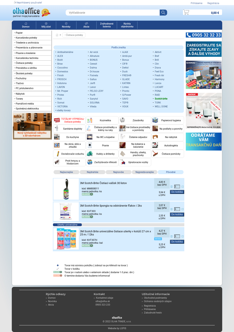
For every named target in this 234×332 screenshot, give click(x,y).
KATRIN (126, 83)
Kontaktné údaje (103, 297)
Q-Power (126, 94)
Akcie (86, 25)
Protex (60, 94)
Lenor (93, 87)
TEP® (125, 102)
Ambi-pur (127, 56)
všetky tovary (64, 110)
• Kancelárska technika (26, 58)
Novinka (51, 301)
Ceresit (93, 63)
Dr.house (94, 71)
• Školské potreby (23, 73)
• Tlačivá (19, 83)
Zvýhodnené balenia (106, 25)
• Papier (18, 32)
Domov (26, 25)
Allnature (94, 56)
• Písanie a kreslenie (25, 53)
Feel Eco (159, 71)
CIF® (125, 63)
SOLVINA (94, 102)
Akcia (50, 304)
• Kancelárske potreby (25, 37)
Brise (60, 63)
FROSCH (61, 79)
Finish (60, 75)
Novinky (66, 25)
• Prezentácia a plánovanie (28, 47)
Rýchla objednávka (127, 25)
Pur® (92, 94)
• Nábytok (19, 93)
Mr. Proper (62, 91)
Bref (157, 56)
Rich (59, 98)
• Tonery (18, 98)
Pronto (125, 91)
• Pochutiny (20, 78)
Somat (60, 102)
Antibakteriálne (65, 52)
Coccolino (62, 67)
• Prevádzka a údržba (25, 68)
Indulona (62, 83)
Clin (157, 63)
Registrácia (213, 3)
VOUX (125, 106)
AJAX (125, 52)
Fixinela (94, 75)
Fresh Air (159, 75)
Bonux (125, 59)
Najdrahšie (92, 172)
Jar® (92, 83)
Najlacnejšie (66, 172)
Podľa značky (118, 47)
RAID (157, 94)
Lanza (158, 83)
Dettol (125, 67)
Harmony (159, 79)
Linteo (125, 87)
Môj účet (46, 25)
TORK (158, 102)
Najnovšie (118, 172)
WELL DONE (161, 106)
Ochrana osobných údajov (157, 301)
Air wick (94, 52)
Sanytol (94, 98)
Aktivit (158, 52)
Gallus (93, 79)
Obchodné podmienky (154, 297)
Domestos (62, 71)
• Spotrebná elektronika (26, 108)
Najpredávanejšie (145, 172)
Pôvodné (170, 172)
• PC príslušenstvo (24, 88)
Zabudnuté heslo (152, 312)
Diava (158, 67)
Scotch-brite (161, 98)
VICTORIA (62, 106)
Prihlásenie (196, 3)
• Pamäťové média (24, 103)
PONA (158, 91)
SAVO (125, 98)
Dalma (93, 67)
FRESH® (126, 75)
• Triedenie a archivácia (26, 42)
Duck (125, 71)
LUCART (159, 87)
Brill (157, 59)
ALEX (60, 56)
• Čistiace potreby (23, 63)
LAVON (61, 87)
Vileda (93, 106)
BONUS (94, 59)
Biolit (60, 59)
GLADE (126, 79)
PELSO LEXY (96, 91)
